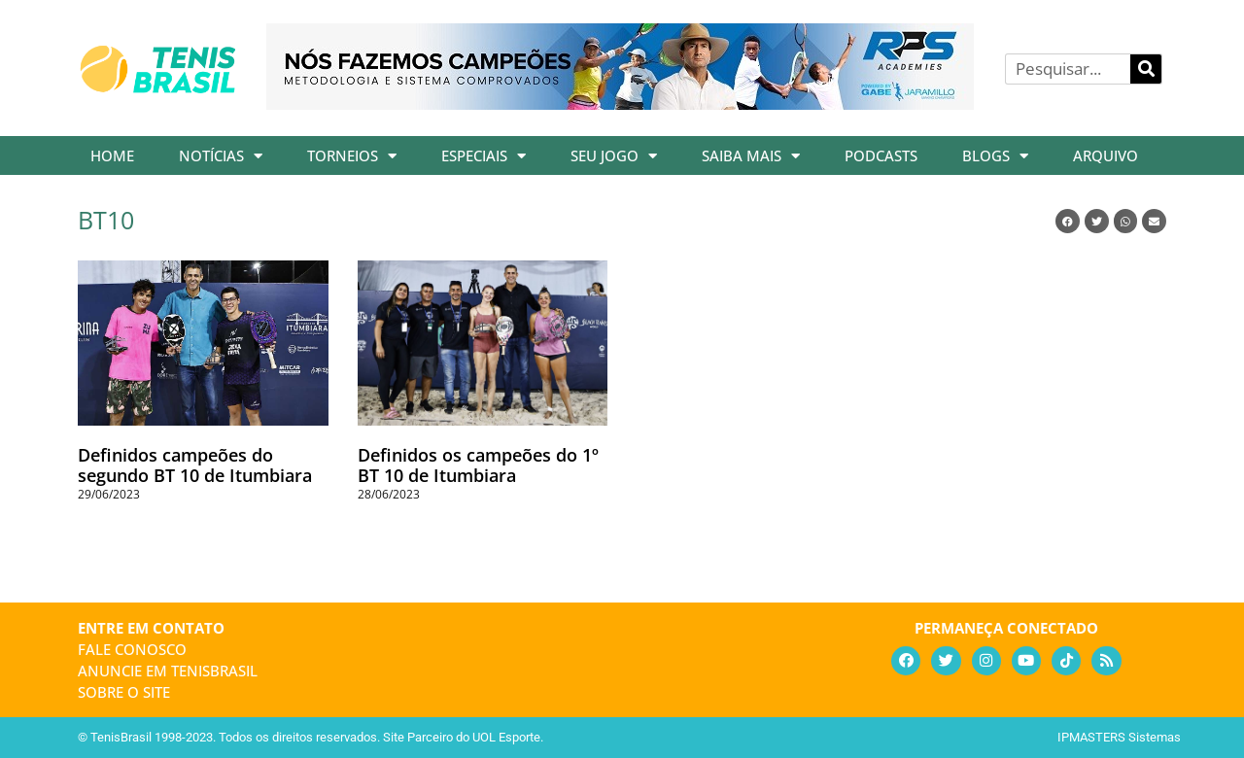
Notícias (220, 156)
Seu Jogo (613, 156)
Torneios (352, 156)
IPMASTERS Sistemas (1119, 737)
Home (112, 155)
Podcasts (881, 155)
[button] (1067, 221)
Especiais (483, 156)
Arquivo (1105, 155)
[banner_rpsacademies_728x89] (620, 103)
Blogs (995, 156)
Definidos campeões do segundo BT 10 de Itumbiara (195, 465)
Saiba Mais (751, 156)
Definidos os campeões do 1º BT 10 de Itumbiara (478, 465)
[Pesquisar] (1145, 69)
